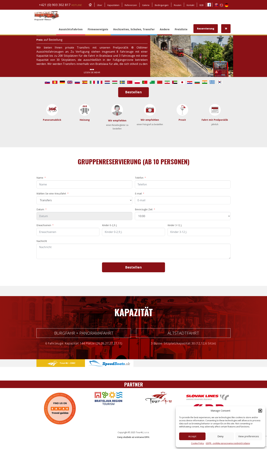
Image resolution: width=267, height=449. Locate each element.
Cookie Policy (197, 443)
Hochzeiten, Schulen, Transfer (134, 31)
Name (39, 177)
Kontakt (190, 5)
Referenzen (130, 5)
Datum (40, 209)
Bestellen (133, 92)
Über (98, 5)
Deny (220, 436)
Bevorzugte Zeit (144, 209)
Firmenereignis (98, 31)
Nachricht (41, 241)
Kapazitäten (112, 5)
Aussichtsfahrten (71, 31)
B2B (201, 5)
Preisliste (181, 31)
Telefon (139, 177)
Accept (192, 436)
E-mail (138, 193)
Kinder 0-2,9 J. (109, 225)
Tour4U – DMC (60, 363)
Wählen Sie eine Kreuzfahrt (51, 193)
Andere (165, 31)
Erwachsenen (43, 225)
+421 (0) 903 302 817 (60, 5)
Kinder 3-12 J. (175, 225)
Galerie (145, 5)
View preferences (248, 436)
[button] (260, 410)
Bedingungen (161, 5)
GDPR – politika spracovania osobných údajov (228, 443)
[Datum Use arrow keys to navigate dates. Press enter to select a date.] (84, 216)
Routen (177, 5)
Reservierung (205, 28)
